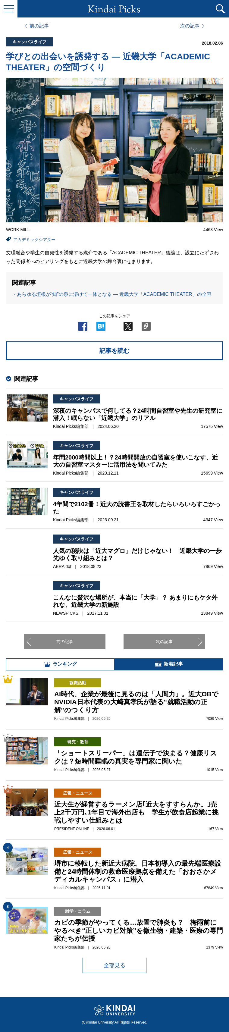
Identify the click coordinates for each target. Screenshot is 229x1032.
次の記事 (189, 26)
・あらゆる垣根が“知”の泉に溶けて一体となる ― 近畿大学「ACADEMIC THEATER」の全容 (112, 294)
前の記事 (39, 26)
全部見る (114, 965)
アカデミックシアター (34, 239)
